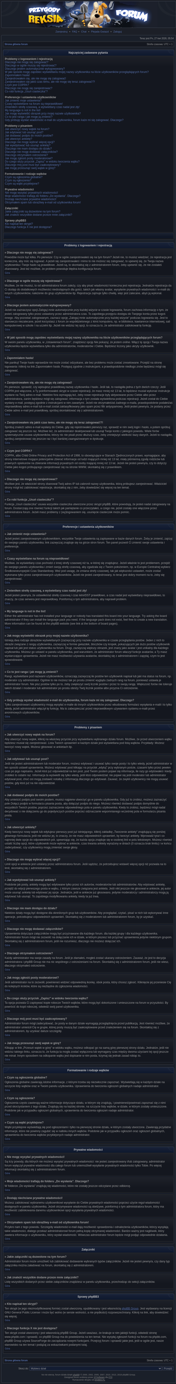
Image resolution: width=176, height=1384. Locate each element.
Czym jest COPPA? (17, 85)
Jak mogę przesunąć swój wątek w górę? (30, 168)
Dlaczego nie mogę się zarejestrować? (28, 88)
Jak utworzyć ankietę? (18, 138)
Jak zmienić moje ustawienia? (23, 100)
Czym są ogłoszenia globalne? (23, 177)
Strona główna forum (16, 44)
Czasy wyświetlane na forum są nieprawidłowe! (34, 103)
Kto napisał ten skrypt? (19, 223)
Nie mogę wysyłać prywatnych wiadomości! (31, 192)
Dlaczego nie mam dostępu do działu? (28, 148)
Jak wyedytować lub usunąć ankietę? (27, 145)
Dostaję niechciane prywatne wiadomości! (30, 199)
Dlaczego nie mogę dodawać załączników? (31, 151)
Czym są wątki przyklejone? (22, 183)
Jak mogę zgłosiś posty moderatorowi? (29, 158)
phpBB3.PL (100, 1380)
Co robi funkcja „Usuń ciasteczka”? (26, 91)
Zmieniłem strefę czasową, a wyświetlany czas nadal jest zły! (42, 107)
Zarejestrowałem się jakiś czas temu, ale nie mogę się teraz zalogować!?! (50, 81)
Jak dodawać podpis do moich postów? (29, 135)
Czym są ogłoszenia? (18, 180)
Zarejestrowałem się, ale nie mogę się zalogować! (35, 78)
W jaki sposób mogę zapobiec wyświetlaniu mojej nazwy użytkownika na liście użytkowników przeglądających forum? (77, 72)
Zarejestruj (61, 31)
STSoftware (99, 1377)
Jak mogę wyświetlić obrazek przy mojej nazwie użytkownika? (43, 113)
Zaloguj (117, 31)
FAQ (74, 31)
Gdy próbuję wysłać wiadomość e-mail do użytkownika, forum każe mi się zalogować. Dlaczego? (64, 120)
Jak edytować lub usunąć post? (24, 132)
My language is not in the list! (23, 110)
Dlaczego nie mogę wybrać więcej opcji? (30, 142)
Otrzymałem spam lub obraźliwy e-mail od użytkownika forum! (43, 202)
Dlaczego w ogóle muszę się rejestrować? (30, 65)
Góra (7, 273)
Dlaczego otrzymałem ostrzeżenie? (26, 155)
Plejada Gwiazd (100, 31)
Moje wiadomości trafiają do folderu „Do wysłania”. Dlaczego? (42, 196)
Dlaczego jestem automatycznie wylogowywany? (35, 68)
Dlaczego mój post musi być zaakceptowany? (33, 164)
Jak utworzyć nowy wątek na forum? (27, 129)
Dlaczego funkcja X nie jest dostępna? (28, 227)
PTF (110, 1377)
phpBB (76, 1375)
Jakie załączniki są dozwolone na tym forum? (32, 211)
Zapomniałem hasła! (17, 75)
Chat (83, 31)
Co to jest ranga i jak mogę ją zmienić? (28, 116)
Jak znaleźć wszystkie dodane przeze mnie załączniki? (38, 214)
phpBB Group (130, 1308)
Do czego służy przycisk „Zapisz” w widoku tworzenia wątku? (42, 161)
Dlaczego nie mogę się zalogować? (26, 62)
